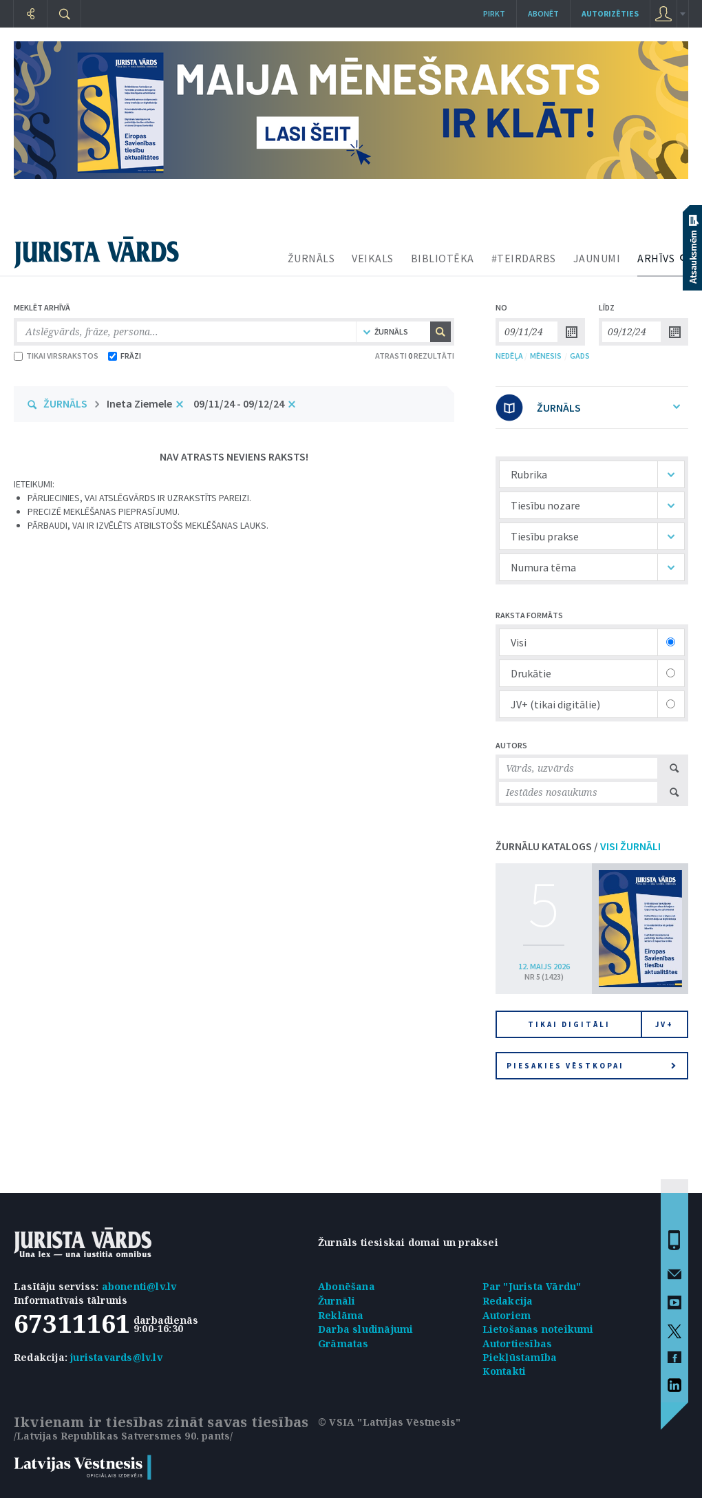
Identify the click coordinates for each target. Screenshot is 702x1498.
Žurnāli (336, 1300)
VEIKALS (373, 258)
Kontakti (504, 1371)
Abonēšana (346, 1286)
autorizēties (610, 13)
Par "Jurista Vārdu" (532, 1286)
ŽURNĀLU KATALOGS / (578, 846)
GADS (580, 355)
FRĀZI (124, 355)
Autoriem (506, 1315)
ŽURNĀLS (311, 258)
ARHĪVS (655, 258)
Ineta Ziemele (139, 403)
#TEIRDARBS (523, 258)
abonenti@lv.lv (139, 1286)
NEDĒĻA (509, 355)
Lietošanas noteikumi (538, 1329)
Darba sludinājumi (365, 1329)
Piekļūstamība (519, 1357)
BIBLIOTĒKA (442, 258)
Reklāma (340, 1315)
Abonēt (543, 13)
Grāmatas (343, 1343)
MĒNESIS (546, 355)
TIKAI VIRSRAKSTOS (56, 355)
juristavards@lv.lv (116, 1357)
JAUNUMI (597, 258)
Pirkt (494, 13)
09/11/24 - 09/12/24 (238, 403)
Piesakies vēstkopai (591, 1065)
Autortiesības (517, 1343)
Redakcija (507, 1300)
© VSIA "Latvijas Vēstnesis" (389, 1421)
